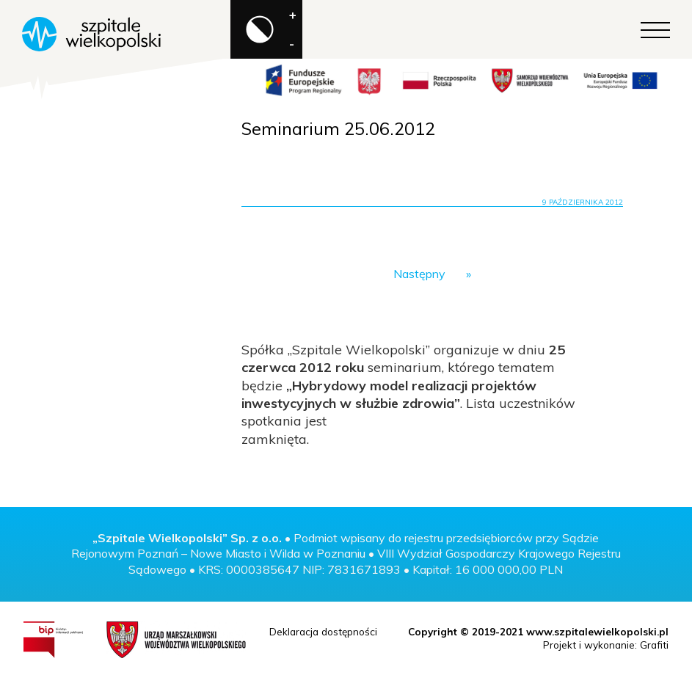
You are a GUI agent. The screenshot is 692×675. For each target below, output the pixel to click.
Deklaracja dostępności (323, 631)
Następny (419, 273)
